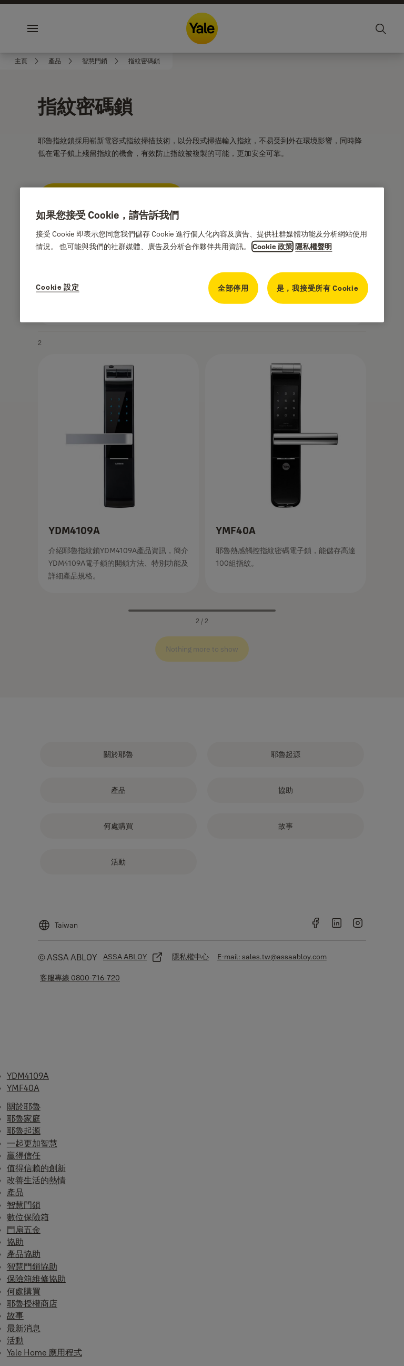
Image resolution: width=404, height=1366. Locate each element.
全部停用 (233, 288)
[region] (201, 255)
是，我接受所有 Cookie (318, 288)
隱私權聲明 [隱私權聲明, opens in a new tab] (313, 246)
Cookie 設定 (57, 287)
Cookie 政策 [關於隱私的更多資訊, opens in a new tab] (272, 246)
